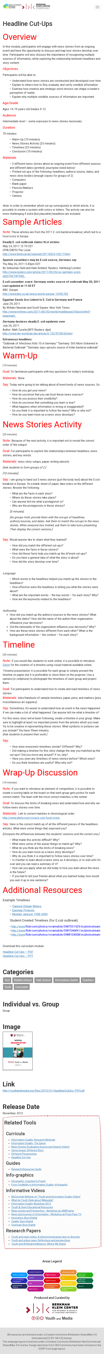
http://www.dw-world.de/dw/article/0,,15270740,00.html (37, 333)
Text (7, 980)
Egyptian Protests (23, 910)
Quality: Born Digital (22, 1221)
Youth (7, 986)
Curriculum (21, 986)
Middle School (23, 980)
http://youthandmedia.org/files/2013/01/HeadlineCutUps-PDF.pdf (44, 1090)
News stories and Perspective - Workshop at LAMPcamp (42, 1210)
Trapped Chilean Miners (26, 906)
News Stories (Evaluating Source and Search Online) (40, 1146)
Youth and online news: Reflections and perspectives (40, 1240)
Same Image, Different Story (27, 1150)
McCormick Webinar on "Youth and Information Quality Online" (46, 1196)
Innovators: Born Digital (24, 1217)
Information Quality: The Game (28, 1143)
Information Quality (66, 980)
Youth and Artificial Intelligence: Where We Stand (38, 1243)
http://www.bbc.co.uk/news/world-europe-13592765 (35, 294)
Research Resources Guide (26, 1169)
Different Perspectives (24, 1153)
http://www (18, 926)
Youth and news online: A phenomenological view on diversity (45, 1236)
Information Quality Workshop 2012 (31, 1203)
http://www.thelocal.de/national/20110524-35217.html (36, 254)
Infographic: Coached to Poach (28, 1181)
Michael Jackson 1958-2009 (30, 914)
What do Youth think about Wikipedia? (32, 1200)
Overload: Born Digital (23, 1224)
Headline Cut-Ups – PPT (18, 956)
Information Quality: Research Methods (33, 1139)
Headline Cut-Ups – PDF (18, 952)
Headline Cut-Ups (21, 1157)
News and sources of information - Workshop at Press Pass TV (46, 1214)
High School (43, 980)
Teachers (88, 980)
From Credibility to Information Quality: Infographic (39, 1184)
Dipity (6, 665)
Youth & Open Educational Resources (32, 1207)
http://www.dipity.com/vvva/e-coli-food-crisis (31, 818)
